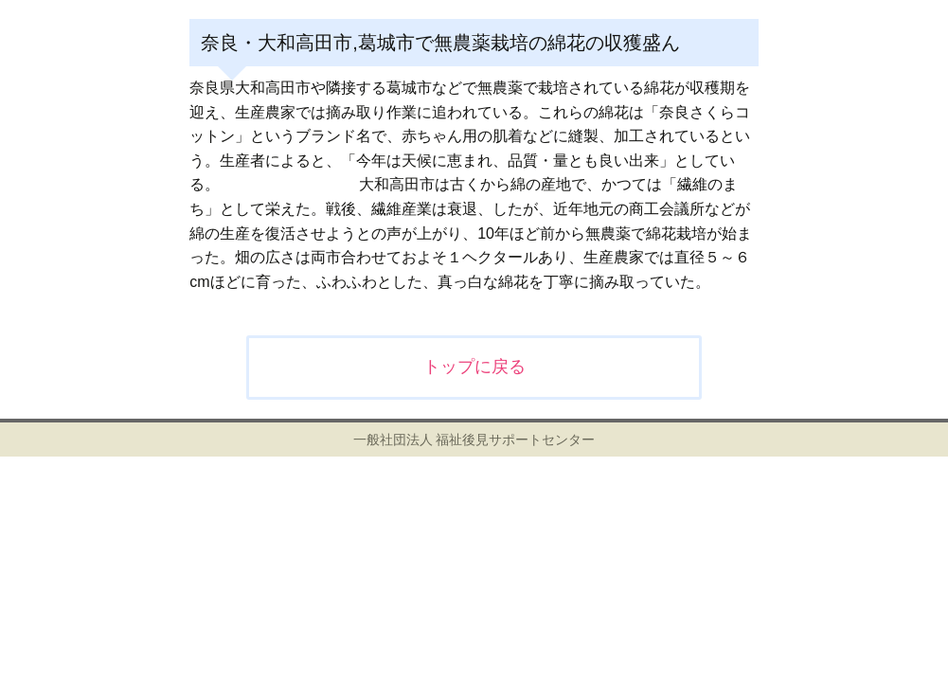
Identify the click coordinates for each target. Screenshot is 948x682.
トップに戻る (474, 366)
